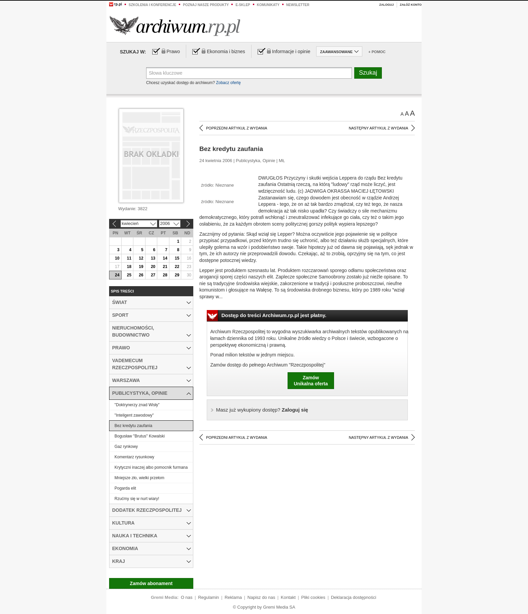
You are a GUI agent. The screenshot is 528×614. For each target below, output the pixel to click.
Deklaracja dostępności (353, 597)
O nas (187, 597)
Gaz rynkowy (126, 446)
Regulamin (208, 597)
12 (141, 258)
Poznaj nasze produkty (206, 5)
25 (129, 275)
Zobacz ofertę (228, 82)
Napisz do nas (261, 597)
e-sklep (242, 5)
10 (117, 258)
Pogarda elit (125, 488)
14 (165, 258)
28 (165, 275)
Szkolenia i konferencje (152, 5)
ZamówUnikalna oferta (311, 380)
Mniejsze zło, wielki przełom (139, 477)
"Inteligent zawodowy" (134, 415)
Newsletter (297, 5)
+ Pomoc (377, 52)
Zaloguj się (262, 410)
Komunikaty (268, 5)
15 (177, 258)
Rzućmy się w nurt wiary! (136, 498)
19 (141, 266)
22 (177, 266)
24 (117, 275)
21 (165, 266)
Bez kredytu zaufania (133, 425)
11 (129, 258)
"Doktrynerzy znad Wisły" (137, 404)
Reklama (233, 597)
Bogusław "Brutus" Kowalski (139, 436)
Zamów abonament (151, 583)
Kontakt (288, 597)
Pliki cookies (313, 597)
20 (153, 266)
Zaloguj (386, 4)
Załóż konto (411, 4)
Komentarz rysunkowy (134, 457)
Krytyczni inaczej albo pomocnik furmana (151, 467)
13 (153, 258)
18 (129, 266)
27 (153, 275)
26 (141, 275)
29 (177, 275)
